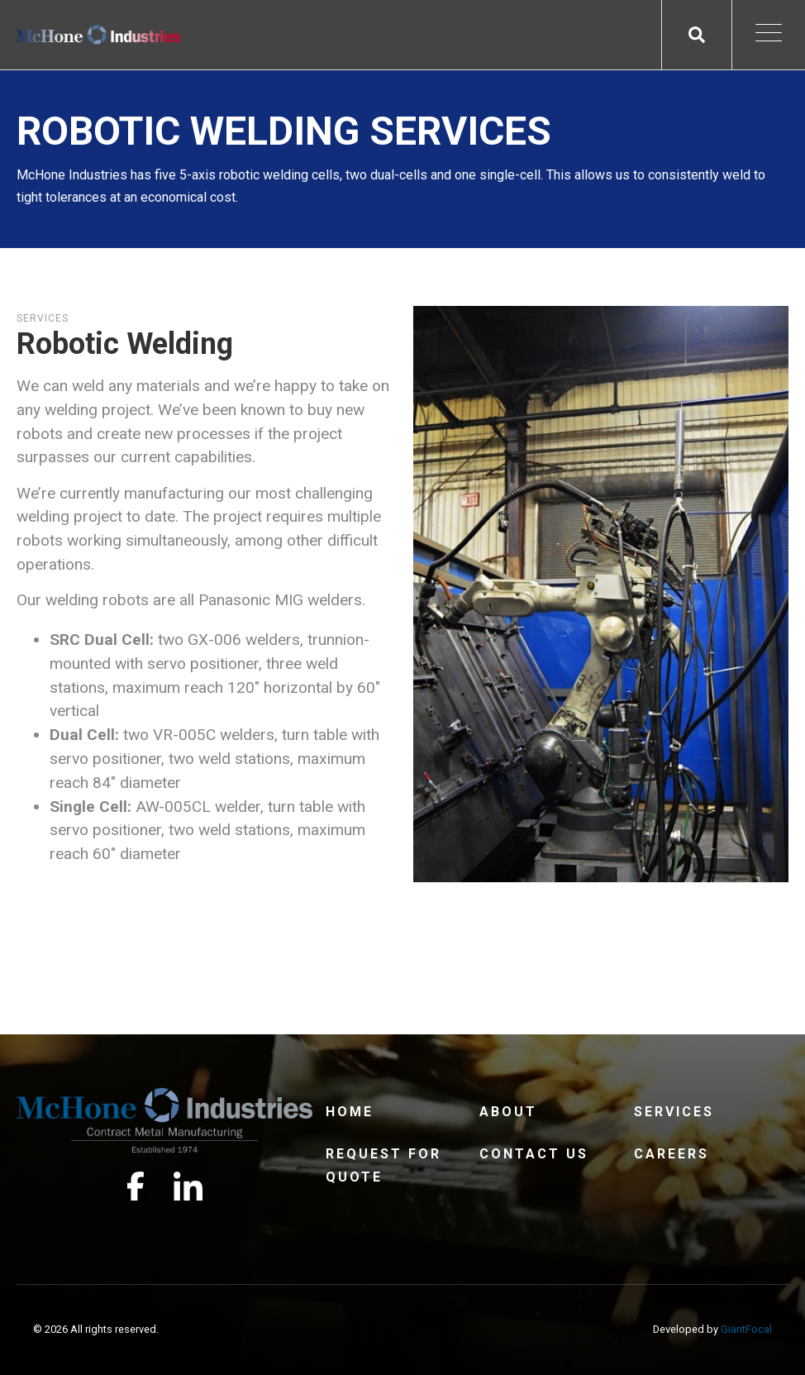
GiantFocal (746, 1329)
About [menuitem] (508, 1112)
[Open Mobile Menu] (768, 35)
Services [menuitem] (674, 1112)
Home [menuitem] (350, 1112)
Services (43, 318)
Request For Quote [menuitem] (383, 1165)
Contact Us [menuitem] (533, 1154)
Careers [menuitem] (671, 1154)
